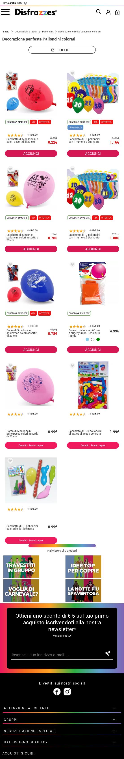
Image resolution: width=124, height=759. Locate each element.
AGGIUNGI (31, 153)
